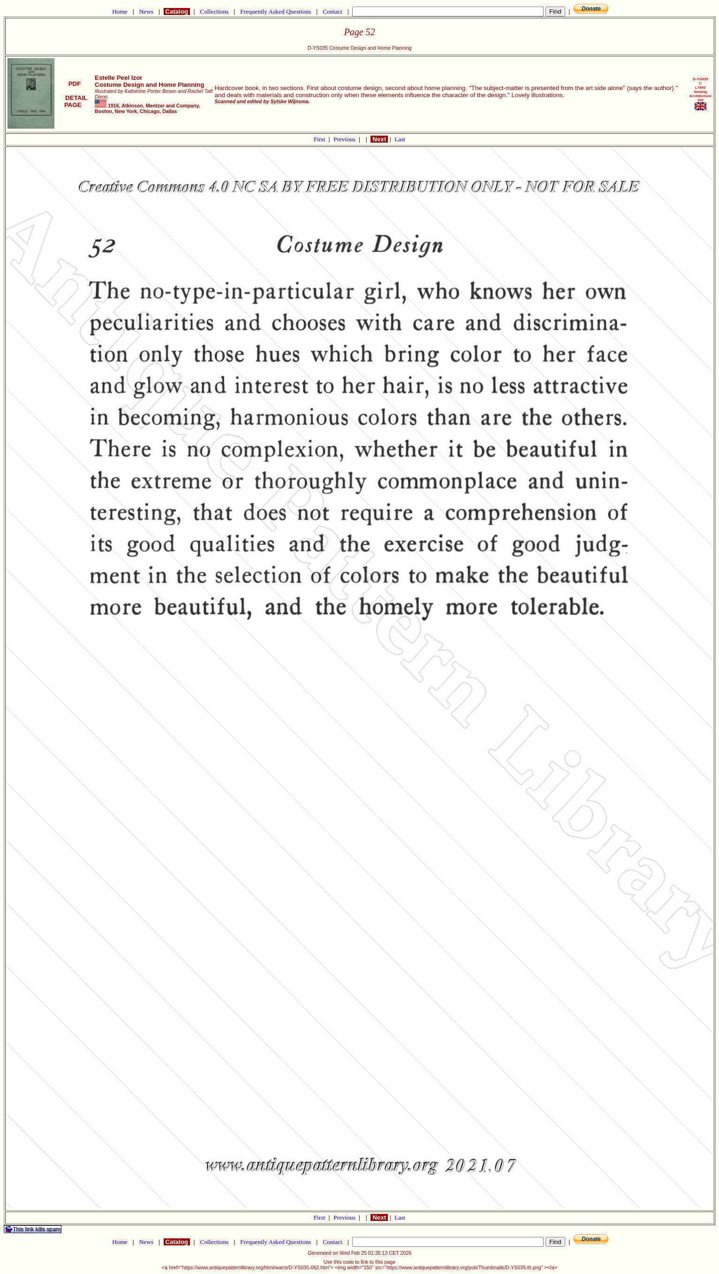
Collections (214, 11)
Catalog (177, 11)
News (146, 11)
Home (120, 11)
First (320, 139)
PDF (75, 83)
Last (399, 139)
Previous (345, 139)
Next (379, 139)
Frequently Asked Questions (276, 11)
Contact (332, 11)
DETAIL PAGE (75, 101)
